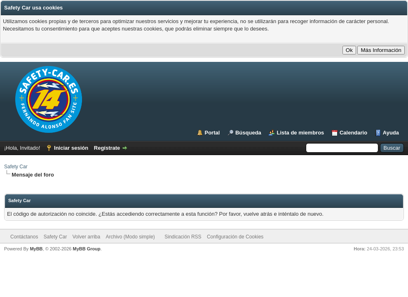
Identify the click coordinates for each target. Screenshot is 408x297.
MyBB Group (86, 248)
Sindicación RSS (182, 237)
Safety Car (16, 167)
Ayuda (391, 133)
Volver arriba (86, 237)
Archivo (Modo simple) (130, 237)
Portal (212, 133)
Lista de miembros (300, 133)
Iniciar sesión (71, 148)
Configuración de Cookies (235, 237)
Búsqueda (248, 133)
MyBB (36, 248)
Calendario (353, 133)
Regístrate (107, 148)
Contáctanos (24, 237)
